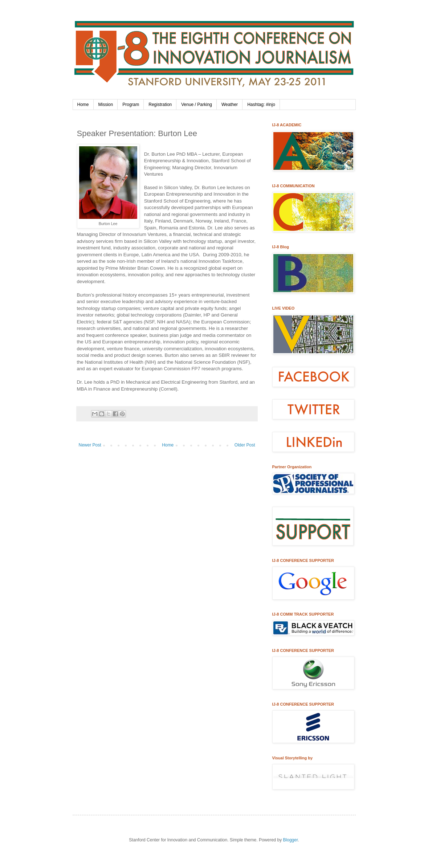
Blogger (290, 839)
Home (83, 104)
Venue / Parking (196, 104)
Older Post (245, 445)
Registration (160, 104)
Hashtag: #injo (261, 104)
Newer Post (90, 445)
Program (130, 104)
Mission (105, 104)
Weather (229, 104)
